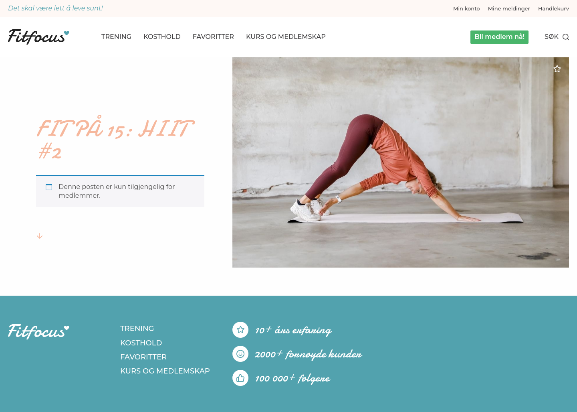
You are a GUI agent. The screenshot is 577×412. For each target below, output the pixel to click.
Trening (116, 37)
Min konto (466, 8)
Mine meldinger (509, 8)
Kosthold (162, 37)
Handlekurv (553, 8)
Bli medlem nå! (499, 37)
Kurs (286, 37)
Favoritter (213, 37)
